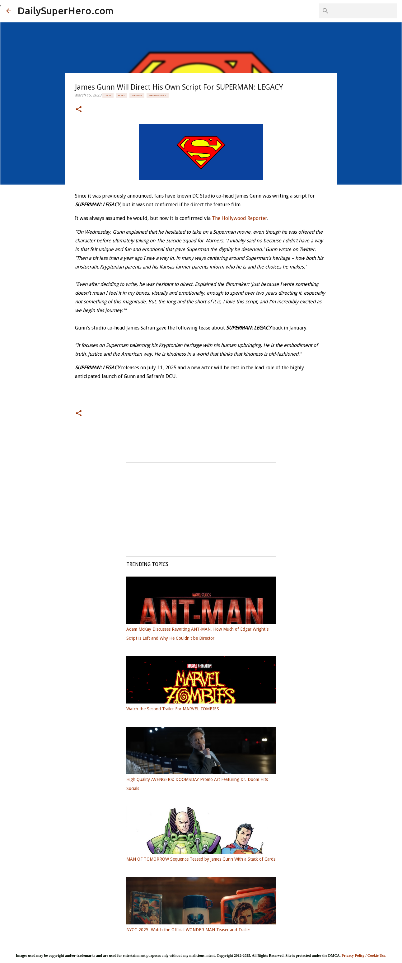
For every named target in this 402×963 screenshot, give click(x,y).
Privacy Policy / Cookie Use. (364, 955)
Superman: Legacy (157, 95)
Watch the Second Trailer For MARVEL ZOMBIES (172, 708)
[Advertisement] (201, 506)
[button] (78, 109)
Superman (137, 95)
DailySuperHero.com (65, 10)
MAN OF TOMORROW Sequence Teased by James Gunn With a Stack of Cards (200, 859)
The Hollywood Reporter (239, 218)
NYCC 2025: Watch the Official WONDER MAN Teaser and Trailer (188, 929)
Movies (121, 95)
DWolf (108, 95)
